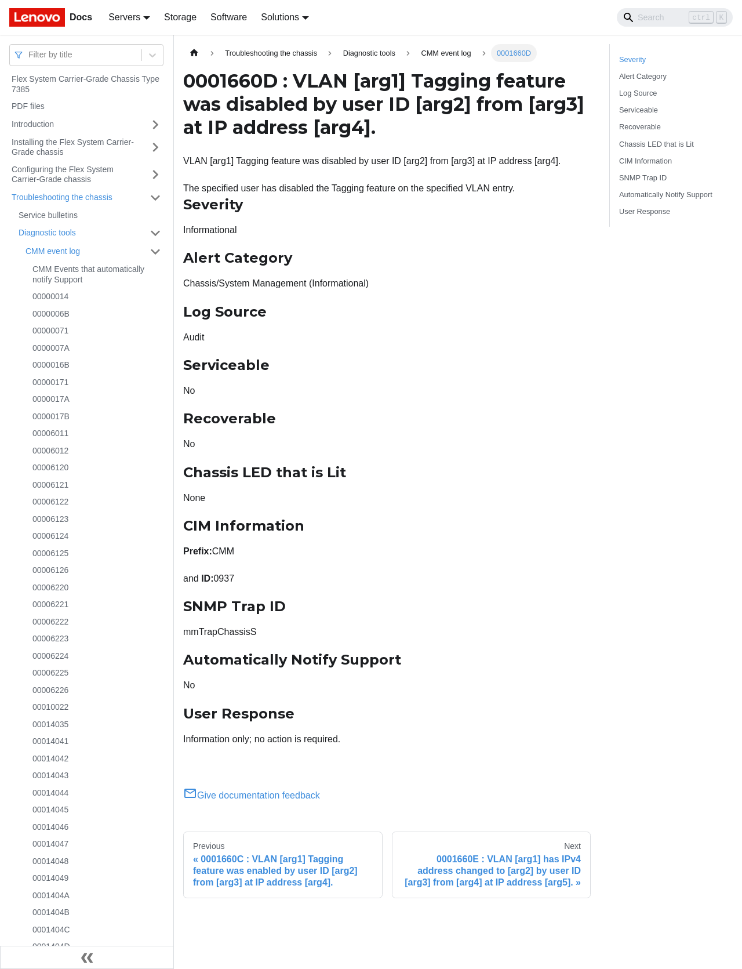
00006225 (50, 672)
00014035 (50, 724)
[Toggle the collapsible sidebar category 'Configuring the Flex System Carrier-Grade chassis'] (155, 174)
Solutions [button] (280, 17)
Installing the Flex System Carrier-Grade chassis (73, 147)
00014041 (50, 741)
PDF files (28, 106)
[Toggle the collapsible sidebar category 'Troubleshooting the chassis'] (155, 197)
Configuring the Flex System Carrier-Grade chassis (63, 174)
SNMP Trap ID (643, 177)
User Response (644, 211)
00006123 (50, 519)
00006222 (50, 621)
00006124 (50, 535)
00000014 (50, 296)
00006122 (50, 501)
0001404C (51, 929)
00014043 (50, 775)
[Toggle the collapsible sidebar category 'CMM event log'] (155, 251)
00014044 (50, 792)
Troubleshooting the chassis (62, 197)
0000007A (51, 348)
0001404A (51, 895)
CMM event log (53, 251)
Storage (180, 17)
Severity (632, 59)
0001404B (51, 912)
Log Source (638, 93)
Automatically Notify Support (665, 194)
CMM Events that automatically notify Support (88, 274)
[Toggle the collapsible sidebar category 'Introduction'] (155, 124)
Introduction (33, 124)
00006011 (50, 433)
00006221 (50, 604)
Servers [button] (124, 17)
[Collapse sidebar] (87, 957)
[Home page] (194, 53)
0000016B (51, 364)
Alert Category (643, 76)
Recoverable (640, 126)
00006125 (50, 553)
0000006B (51, 313)
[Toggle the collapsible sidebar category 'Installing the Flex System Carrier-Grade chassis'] (155, 147)
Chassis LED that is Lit (656, 144)
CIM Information (645, 161)
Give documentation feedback (251, 795)
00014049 (50, 878)
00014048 (50, 861)
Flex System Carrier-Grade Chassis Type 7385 (85, 84)
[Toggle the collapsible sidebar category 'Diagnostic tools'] (155, 233)
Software (228, 17)
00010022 (50, 707)
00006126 (50, 570)
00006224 (50, 655)
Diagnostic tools (47, 232)
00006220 (50, 587)
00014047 (50, 843)
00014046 (50, 827)
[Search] (675, 17)
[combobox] (29, 54)
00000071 (50, 330)
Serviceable (638, 110)
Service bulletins (48, 215)
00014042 (50, 758)
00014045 (50, 809)
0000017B (51, 416)
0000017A (51, 399)
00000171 (50, 382)
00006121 (50, 484)
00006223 (50, 638)
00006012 (50, 450)
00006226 (50, 690)
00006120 (50, 467)
